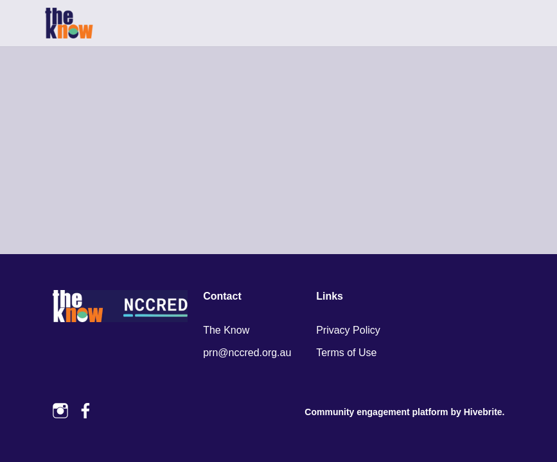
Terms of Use (346, 352)
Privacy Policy (348, 330)
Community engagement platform (376, 412)
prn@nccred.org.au (247, 352)
